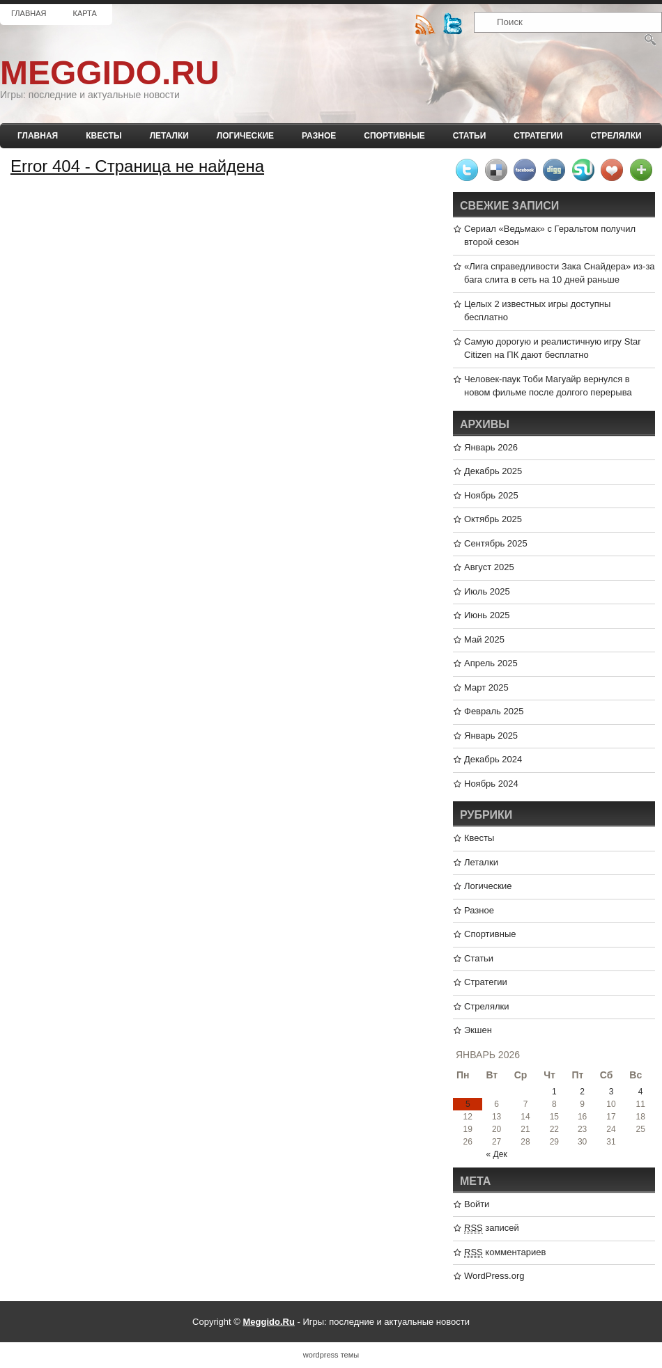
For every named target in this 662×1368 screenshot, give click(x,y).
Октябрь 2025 (493, 519)
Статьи (469, 136)
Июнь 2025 (487, 615)
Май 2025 (484, 639)
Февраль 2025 (493, 711)
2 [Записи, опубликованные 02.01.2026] (582, 1091)
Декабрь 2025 (493, 471)
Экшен (478, 1030)
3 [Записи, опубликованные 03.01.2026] (611, 1091)
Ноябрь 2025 (491, 495)
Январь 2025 (491, 735)
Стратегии (538, 136)
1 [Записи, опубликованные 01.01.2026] (554, 1091)
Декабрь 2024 (493, 759)
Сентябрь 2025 (496, 543)
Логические (245, 136)
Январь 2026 (491, 447)
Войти (476, 1204)
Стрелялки (615, 136)
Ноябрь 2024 (491, 783)
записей (491, 1228)
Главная (28, 13)
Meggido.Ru (110, 72)
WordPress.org (494, 1276)
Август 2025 (489, 567)
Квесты (103, 136)
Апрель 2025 (491, 663)
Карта (84, 13)
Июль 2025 (487, 591)
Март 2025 (486, 687)
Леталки (169, 136)
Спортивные (394, 136)
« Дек (496, 1154)
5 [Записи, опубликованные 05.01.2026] (467, 1104)
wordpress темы (331, 1355)
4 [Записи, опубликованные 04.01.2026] (640, 1091)
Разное (319, 136)
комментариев (505, 1252)
